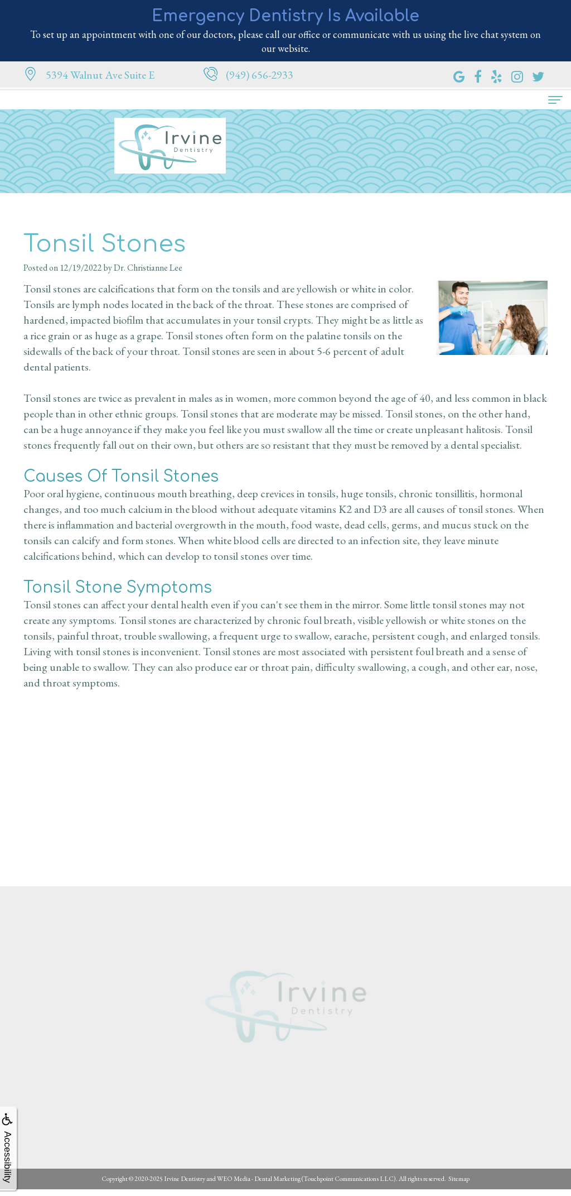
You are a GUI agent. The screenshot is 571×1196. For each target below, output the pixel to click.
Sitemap (459, 1178)
